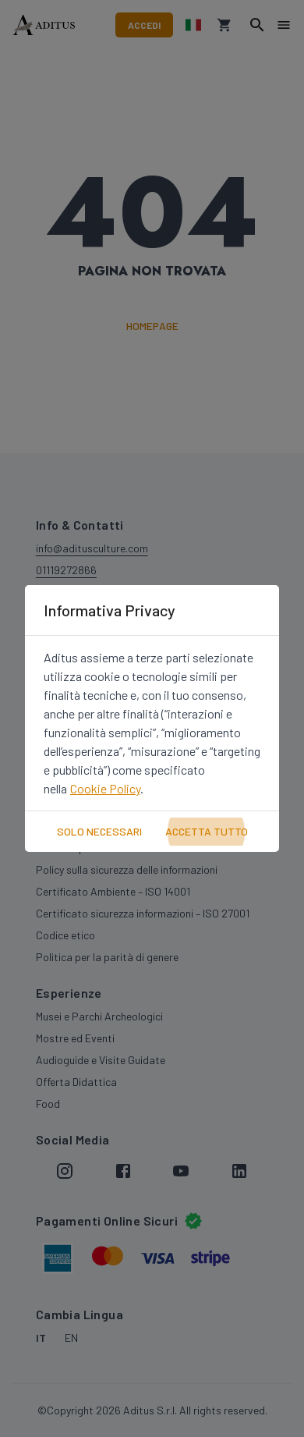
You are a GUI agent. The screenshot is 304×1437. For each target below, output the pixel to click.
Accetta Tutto (206, 832)
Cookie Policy (105, 788)
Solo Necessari (99, 832)
